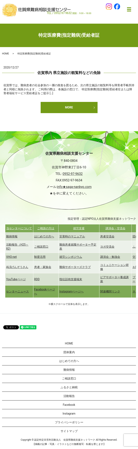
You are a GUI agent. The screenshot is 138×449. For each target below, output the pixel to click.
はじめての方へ (44, 236)
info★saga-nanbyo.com (74, 187)
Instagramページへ (71, 291)
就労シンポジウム (70, 256)
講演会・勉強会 (110, 256)
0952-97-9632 (73, 174)
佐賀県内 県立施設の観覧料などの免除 (68, 73)
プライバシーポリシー (69, 422)
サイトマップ (69, 431)
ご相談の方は (45, 228)
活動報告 (69, 396)
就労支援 (79, 228)
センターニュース (17, 291)
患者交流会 (107, 236)
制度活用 (40, 256)
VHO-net (11, 256)
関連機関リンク (110, 291)
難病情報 (11, 236)
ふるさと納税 (69, 387)
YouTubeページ (16, 279)
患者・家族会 (42, 267)
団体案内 (69, 352)
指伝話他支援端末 (70, 279)
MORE (69, 107)
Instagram (69, 413)
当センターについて (19, 228)
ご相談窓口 (41, 246)
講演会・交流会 (115, 228)
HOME (5, 53)
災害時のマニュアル (72, 236)
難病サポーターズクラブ (75, 267)
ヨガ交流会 (107, 246)
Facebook (69, 404)
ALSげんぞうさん (17, 267)
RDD (37, 279)
